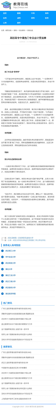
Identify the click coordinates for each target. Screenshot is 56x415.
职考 (47, 18)
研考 (33, 18)
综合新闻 (22, 30)
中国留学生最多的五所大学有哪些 (14, 368)
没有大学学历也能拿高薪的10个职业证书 (16, 340)
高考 (47, 13)
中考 (33, 13)
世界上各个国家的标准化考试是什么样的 (16, 334)
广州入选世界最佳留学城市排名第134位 (16, 309)
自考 (5, 18)
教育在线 (8, 30)
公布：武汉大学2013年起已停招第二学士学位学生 (27, 240)
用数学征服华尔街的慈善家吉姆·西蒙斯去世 (17, 314)
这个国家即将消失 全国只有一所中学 (15, 329)
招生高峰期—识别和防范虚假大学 (20, 238)
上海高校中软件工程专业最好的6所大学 (16, 399)
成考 (19, 18)
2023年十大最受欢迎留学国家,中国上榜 (16, 319)
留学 (19, 23)
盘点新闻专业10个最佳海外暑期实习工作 (16, 324)
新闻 (19, 13)
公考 (5, 23)
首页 (5, 13)
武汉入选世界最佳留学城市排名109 (14, 363)
